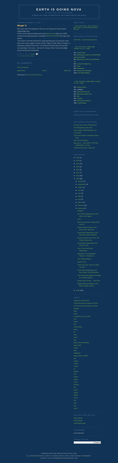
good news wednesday (81, 342)
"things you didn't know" (82, 300)
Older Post (67, 70)
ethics (76, 329)
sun (75, 400)
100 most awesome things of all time (86, 306)
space (76, 390)
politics (76, 371)
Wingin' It (22, 25)
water (75, 408)
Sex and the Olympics (81, 140)
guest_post (77, 345)
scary (75, 382)
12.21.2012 (77, 133)
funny (75, 337)
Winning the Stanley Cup (84, 94)
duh (75, 324)
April (79, 199)
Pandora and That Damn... (84, 70)
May (79, 196)
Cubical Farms (81, 52)
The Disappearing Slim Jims (83, 127)
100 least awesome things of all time (86, 303)
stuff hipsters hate (80, 423)
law (75, 358)
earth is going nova (59, 9)
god (75, 340)
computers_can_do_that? (82, 316)
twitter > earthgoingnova (85, 40)
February (81, 205)
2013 (78, 166)
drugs (76, 321)
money (27, 56)
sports (76, 392)
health (76, 348)
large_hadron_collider (81, 356)
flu (74, 332)
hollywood (77, 353)
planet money (50, 33)
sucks (32, 56)
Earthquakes (80, 68)
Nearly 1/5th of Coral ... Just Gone (88, 281)
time (75, 403)
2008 (78, 290)
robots (76, 377)
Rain (78, 96)
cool (75, 319)
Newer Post (21, 70)
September (82, 184)
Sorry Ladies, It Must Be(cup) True (85, 130)
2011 (78, 172)
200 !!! (79, 219)
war (75, 405)
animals (76, 308)
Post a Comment (22, 67)
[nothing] (79, 98)
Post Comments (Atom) (34, 75)
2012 (78, 169)
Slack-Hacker (78, 418)
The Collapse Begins (84, 259)
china (75, 314)
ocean (76, 366)
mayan (76, 361)
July (79, 190)
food (23, 56)
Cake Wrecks (78, 420)
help (75, 350)
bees (75, 311)
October (81, 181)
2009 (78, 178)
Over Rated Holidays (84, 73)
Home (44, 70)
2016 (78, 160)
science (76, 384)
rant (75, 374)
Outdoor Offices (81, 87)
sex (75, 387)
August (80, 187)
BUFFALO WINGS (53, 36)
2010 (78, 175)
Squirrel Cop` (81, 262)
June (79, 193)
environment (78, 327)
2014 (78, 163)
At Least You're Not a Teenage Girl (85, 125)
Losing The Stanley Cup (84, 64)
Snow (78, 66)
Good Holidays (82, 103)
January (81, 208)
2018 (78, 157)
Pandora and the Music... (84, 100)
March (80, 202)
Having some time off (83, 91)
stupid (76, 395)
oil (74, 369)
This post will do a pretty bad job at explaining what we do (86, 27)
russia (76, 379)
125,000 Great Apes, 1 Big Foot (84, 148)
